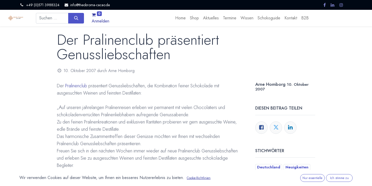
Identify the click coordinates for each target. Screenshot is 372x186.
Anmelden (100, 21)
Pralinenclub (76, 85)
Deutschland (268, 167)
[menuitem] (180, 18)
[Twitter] (276, 127)
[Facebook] (261, 127)
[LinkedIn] (290, 127)
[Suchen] (76, 18)
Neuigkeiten (296, 167)
